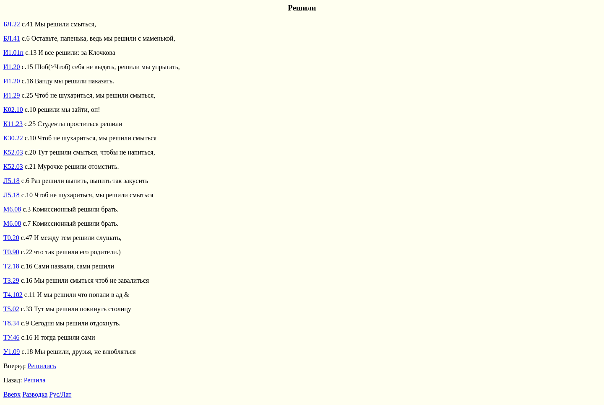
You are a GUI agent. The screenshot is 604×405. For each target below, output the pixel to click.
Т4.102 (13, 294)
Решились (42, 365)
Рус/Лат (60, 394)
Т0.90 (11, 251)
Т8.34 (11, 323)
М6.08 (12, 209)
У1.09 (11, 351)
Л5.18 (11, 180)
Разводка (34, 394)
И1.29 (11, 95)
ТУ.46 (11, 337)
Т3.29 (11, 280)
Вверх (12, 394)
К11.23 (13, 123)
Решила (35, 380)
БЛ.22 (11, 24)
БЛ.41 (11, 38)
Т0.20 (11, 237)
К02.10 (13, 109)
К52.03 (13, 152)
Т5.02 (11, 308)
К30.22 (13, 138)
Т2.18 (11, 266)
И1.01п (13, 52)
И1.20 (11, 66)
